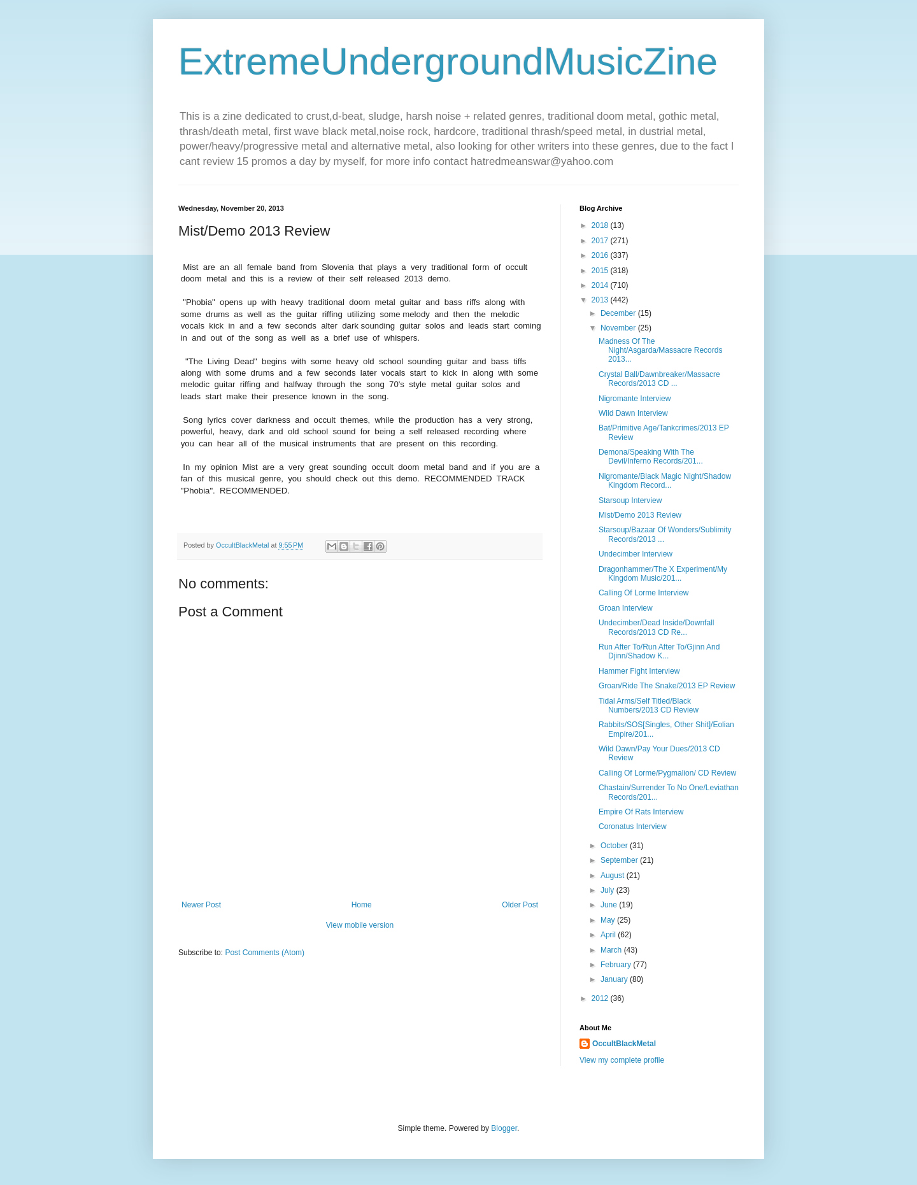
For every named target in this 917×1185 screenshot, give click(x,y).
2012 (601, 998)
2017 (601, 240)
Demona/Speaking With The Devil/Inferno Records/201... (651, 456)
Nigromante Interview (635, 398)
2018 (601, 225)
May (609, 920)
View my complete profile (621, 1060)
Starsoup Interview (630, 500)
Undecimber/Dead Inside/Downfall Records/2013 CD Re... (656, 627)
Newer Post (201, 904)
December (619, 313)
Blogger (504, 1128)
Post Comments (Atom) (264, 952)
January (615, 979)
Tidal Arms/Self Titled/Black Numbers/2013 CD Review (649, 705)
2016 (601, 255)
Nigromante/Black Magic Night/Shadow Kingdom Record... (665, 481)
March (612, 950)
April (609, 934)
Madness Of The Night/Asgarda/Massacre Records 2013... (660, 350)
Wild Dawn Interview (633, 413)
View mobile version (360, 925)
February (617, 964)
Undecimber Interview (635, 554)
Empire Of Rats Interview (641, 811)
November (619, 327)
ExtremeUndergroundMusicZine (448, 61)
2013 (601, 299)
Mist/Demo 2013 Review (640, 515)
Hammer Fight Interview (639, 671)
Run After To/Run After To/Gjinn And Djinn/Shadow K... (659, 651)
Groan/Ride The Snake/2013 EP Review (667, 685)
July (608, 890)
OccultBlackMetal (624, 1043)
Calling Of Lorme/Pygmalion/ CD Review (667, 773)
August (614, 875)
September (620, 860)
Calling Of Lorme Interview (643, 592)
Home (362, 904)
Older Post (520, 904)
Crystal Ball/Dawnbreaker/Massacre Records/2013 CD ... (659, 379)
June (610, 904)
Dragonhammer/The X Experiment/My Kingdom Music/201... (663, 574)
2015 (601, 270)
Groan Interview (626, 608)
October (615, 845)
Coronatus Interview (633, 826)
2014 (601, 285)
